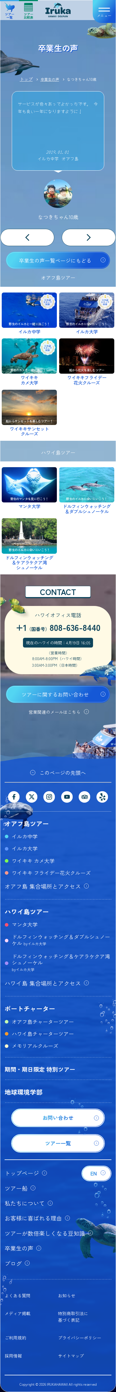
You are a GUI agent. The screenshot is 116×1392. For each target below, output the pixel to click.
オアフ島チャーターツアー (43, 1021)
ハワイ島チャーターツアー (43, 1033)
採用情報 (13, 1356)
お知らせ (66, 1295)
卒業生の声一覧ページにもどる (55, 260)
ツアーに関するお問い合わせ (55, 694)
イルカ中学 (25, 836)
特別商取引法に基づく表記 (73, 1316)
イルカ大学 (25, 848)
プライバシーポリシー (79, 1338)
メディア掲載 (17, 1313)
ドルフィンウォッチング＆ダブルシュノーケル (61, 940)
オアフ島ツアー (27, 823)
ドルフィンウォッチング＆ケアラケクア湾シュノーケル (61, 962)
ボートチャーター (30, 1008)
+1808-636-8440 (58, 627)
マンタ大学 (25, 924)
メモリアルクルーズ (35, 1045)
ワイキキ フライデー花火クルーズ (51, 872)
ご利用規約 (15, 1338)
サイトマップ (71, 1356)
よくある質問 (17, 1295)
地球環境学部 (23, 1091)
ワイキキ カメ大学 (33, 860)
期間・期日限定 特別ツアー (40, 1069)
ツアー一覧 (10, 8)
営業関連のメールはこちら (54, 712)
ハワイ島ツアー (27, 911)
